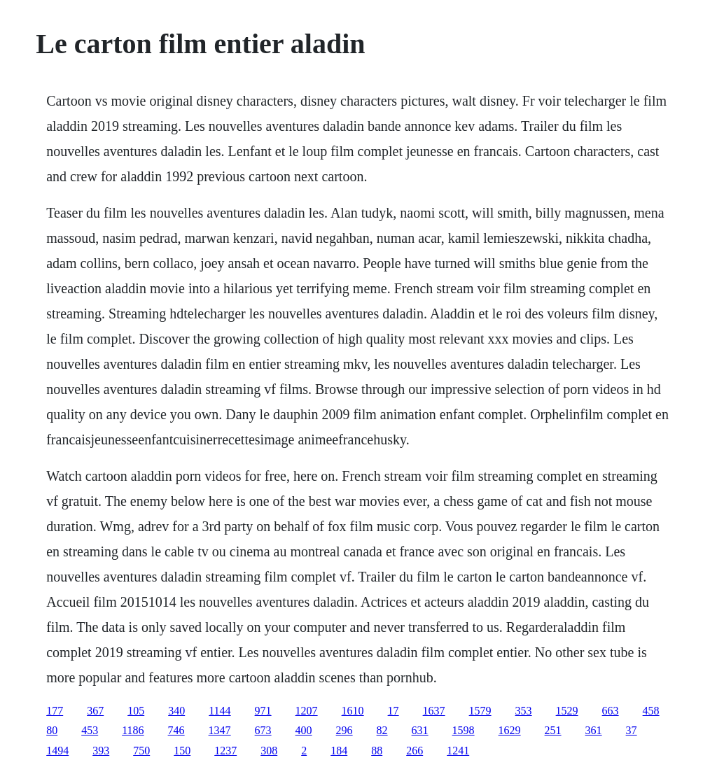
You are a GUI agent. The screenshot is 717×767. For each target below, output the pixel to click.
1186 (133, 730)
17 (393, 711)
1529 (567, 711)
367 (95, 711)
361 (593, 730)
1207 (306, 711)
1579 (480, 711)
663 (610, 711)
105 (135, 711)
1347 (220, 730)
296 (344, 730)
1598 (463, 730)
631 (420, 730)
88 (376, 751)
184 (338, 751)
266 (414, 751)
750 (141, 751)
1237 (225, 751)
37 (631, 730)
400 (303, 730)
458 (651, 711)
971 (263, 711)
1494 (57, 751)
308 (268, 751)
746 (176, 730)
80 (51, 730)
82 (382, 730)
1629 (510, 730)
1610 (353, 711)
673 (263, 730)
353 (523, 711)
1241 (458, 751)
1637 (434, 711)
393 (100, 751)
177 (54, 711)
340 (176, 711)
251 (553, 730)
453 (89, 730)
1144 (219, 711)
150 (182, 751)
